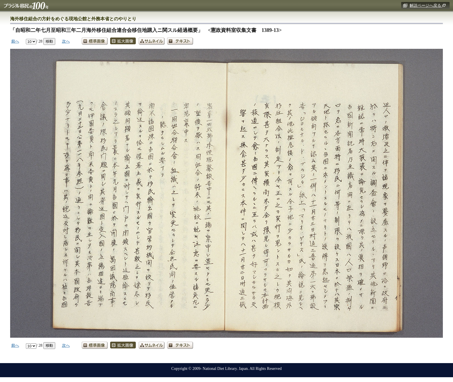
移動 (49, 41)
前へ (15, 41)
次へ (66, 41)
